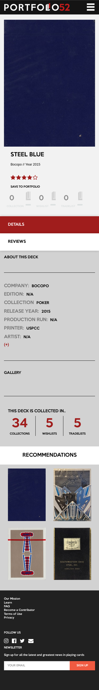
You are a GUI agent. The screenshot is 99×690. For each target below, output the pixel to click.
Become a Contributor (19, 610)
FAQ (7, 606)
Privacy (9, 617)
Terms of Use (13, 614)
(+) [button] (6, 345)
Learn (8, 602)
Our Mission (12, 599)
